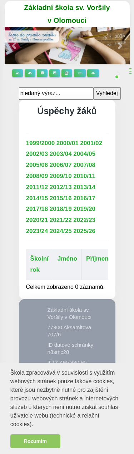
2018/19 (61, 209)
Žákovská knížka (67, 73)
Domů (17, 73)
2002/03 (37, 153)
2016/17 (84, 198)
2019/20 (84, 209)
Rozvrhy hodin (54, 73)
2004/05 (84, 153)
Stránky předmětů (42, 73)
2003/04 (61, 153)
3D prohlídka (93, 73)
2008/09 (37, 176)
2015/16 (61, 198)
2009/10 (61, 176)
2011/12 (37, 187)
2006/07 (61, 165)
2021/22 (61, 220)
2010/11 (84, 176)
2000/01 (67, 143)
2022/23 (84, 220)
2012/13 (61, 187)
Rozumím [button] (35, 441)
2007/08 (84, 165)
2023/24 (37, 231)
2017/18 (37, 209)
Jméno (67, 258)
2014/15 (37, 198)
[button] (36, 425)
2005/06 (37, 165)
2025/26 (84, 231)
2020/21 (37, 220)
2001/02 (91, 143)
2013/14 (84, 187)
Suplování (80, 73)
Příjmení (98, 258)
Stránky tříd (30, 73)
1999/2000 (40, 143)
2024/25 (61, 231)
